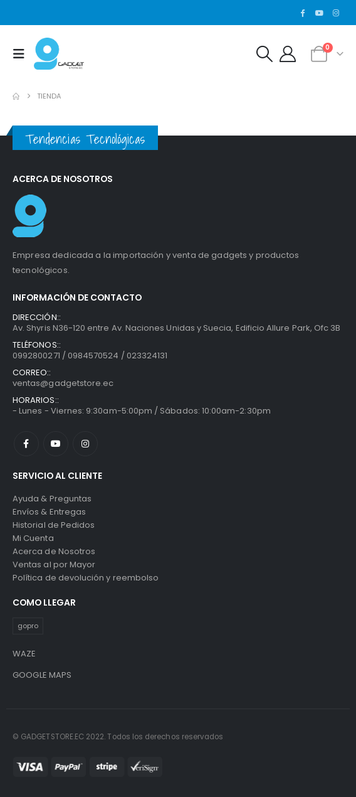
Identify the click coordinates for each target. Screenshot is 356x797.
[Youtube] (319, 12)
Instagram (85, 443)
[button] (22, 54)
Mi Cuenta (33, 538)
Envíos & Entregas (49, 512)
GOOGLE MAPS (42, 675)
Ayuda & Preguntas (52, 499)
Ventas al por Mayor (54, 564)
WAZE (24, 654)
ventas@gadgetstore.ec (63, 383)
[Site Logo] (59, 54)
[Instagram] (335, 12)
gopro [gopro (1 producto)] (28, 626)
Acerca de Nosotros (54, 551)
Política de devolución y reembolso (86, 578)
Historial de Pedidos (54, 525)
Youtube (55, 443)
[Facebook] (302, 12)
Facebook (26, 443)
